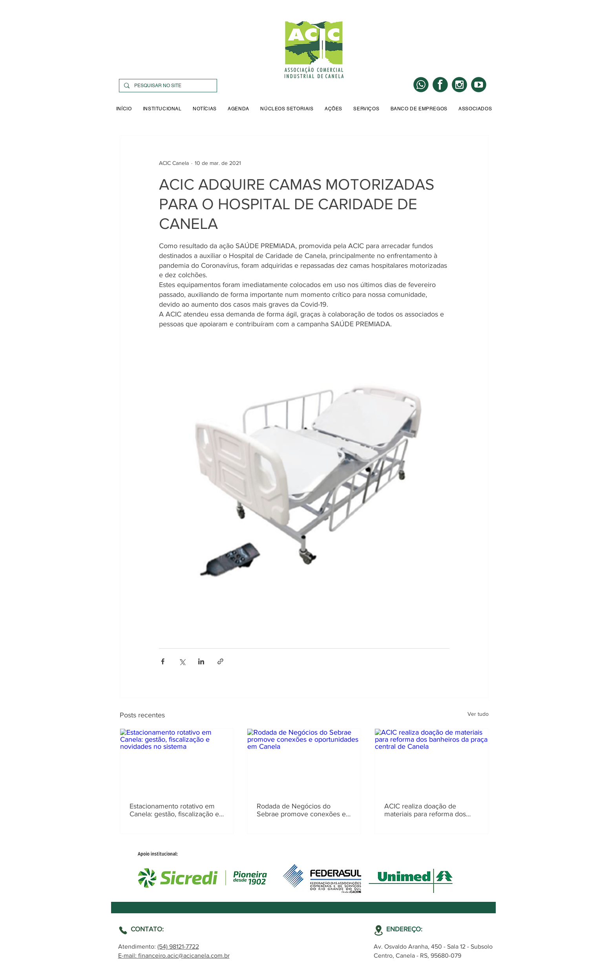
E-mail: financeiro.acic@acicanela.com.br (174, 955)
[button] (162, 109)
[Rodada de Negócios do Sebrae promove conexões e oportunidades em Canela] (304, 760)
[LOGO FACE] (440, 84)
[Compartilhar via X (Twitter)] (182, 661)
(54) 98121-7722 (178, 946)
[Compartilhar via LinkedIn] (201, 661)
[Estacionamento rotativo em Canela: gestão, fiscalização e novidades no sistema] (177, 760)
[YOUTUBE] (478, 84)
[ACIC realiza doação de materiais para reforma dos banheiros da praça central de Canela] (431, 760)
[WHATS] (421, 84)
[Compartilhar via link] (220, 661)
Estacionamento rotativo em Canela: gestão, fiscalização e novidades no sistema (174, 810)
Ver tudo (478, 714)
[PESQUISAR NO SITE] (167, 85)
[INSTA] (459, 84)
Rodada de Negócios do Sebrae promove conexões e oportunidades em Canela (301, 810)
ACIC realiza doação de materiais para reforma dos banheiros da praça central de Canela (429, 810)
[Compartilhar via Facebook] (162, 661)
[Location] (123, 930)
